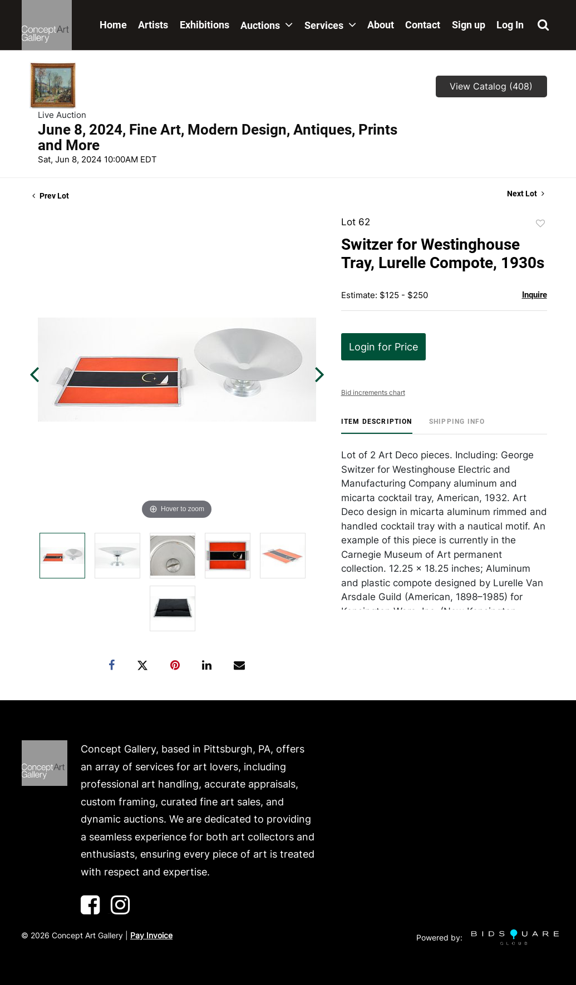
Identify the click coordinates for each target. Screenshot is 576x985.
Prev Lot (50, 195)
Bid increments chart (373, 392)
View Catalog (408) (491, 86)
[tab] (376, 426)
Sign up (468, 25)
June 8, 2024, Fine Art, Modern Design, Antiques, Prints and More (217, 137)
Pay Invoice (151, 935)
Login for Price (383, 347)
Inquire (534, 295)
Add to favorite (540, 223)
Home (113, 25)
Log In (510, 25)
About (380, 25)
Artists (153, 25)
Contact (422, 25)
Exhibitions (204, 25)
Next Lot (525, 193)
